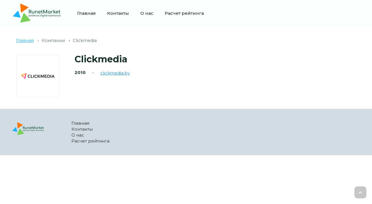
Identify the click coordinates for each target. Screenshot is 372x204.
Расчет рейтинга (184, 13)
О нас (146, 13)
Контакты (118, 13)
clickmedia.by (115, 73)
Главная (86, 13)
